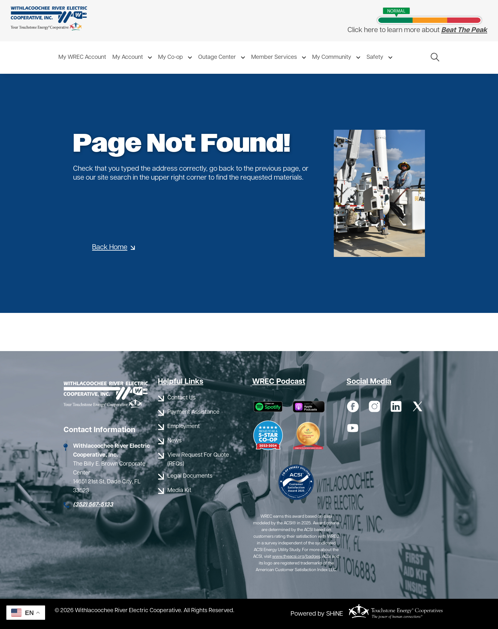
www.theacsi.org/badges (296, 557)
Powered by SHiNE (317, 614)
